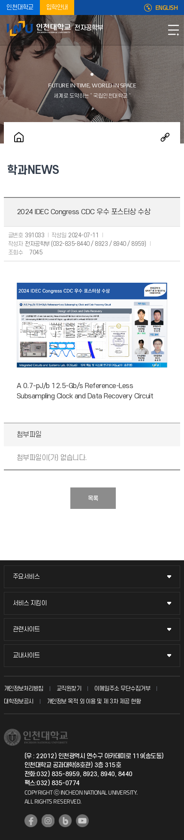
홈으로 (19, 137)
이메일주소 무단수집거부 (122, 688)
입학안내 (57, 7)
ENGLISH (166, 8)
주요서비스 (26, 576)
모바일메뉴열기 (173, 30)
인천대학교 (19, 7)
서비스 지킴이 (30, 603)
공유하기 (165, 137)
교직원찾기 (69, 688)
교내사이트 (26, 655)
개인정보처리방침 (23, 688)
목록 (93, 498)
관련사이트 (26, 629)
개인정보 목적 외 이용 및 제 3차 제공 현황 (94, 701)
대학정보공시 (18, 701)
